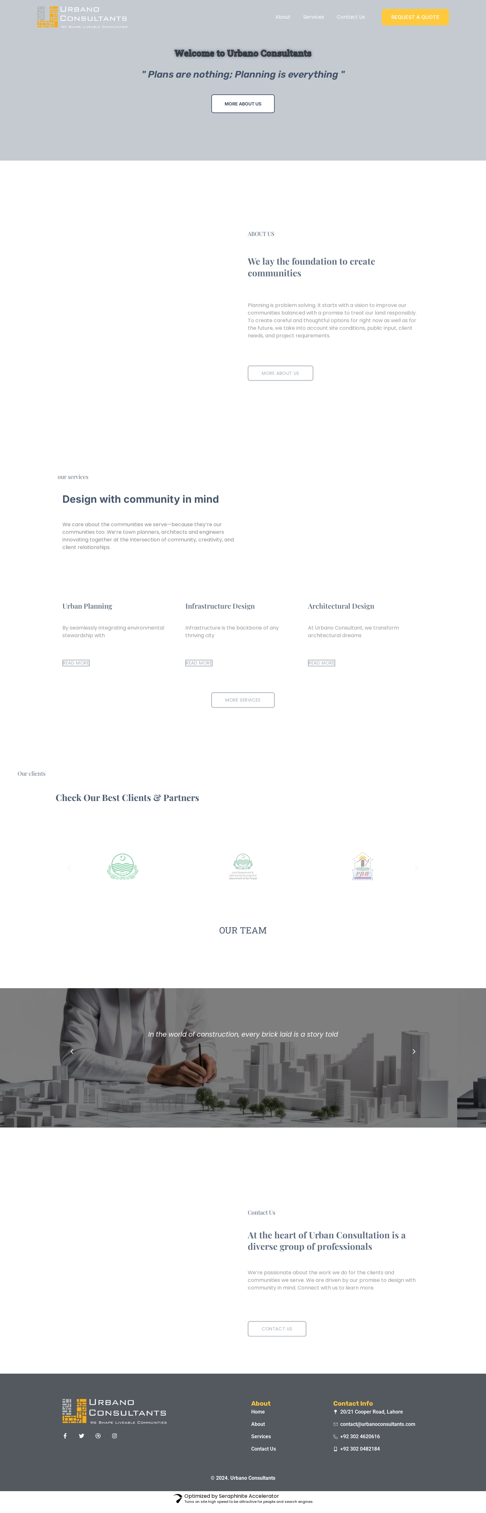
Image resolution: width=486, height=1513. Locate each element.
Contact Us (351, 17)
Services (313, 17)
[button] (72, 1051)
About (283, 17)
